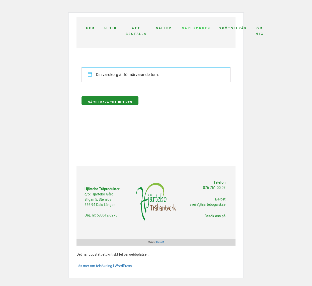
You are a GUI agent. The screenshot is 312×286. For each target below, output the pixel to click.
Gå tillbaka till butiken (110, 102)
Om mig (259, 31)
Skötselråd (233, 28)
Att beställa (136, 31)
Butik (110, 28)
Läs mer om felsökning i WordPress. (104, 266)
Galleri (164, 28)
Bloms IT (160, 242)
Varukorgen (196, 28)
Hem (90, 28)
